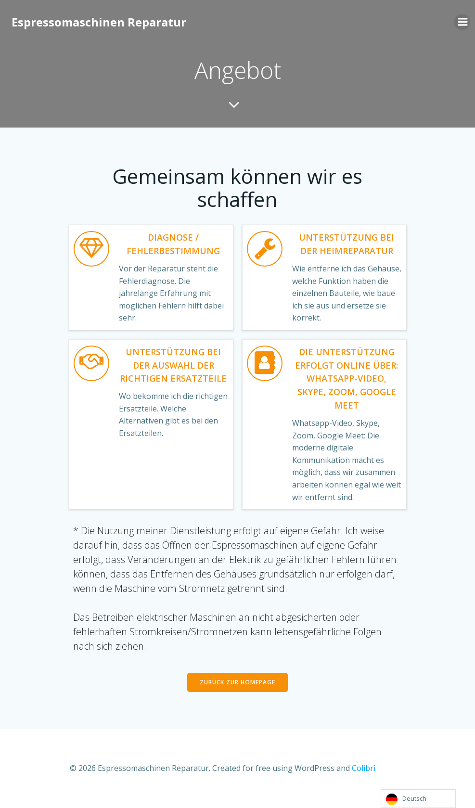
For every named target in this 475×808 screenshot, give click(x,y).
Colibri (363, 768)
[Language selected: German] (418, 798)
